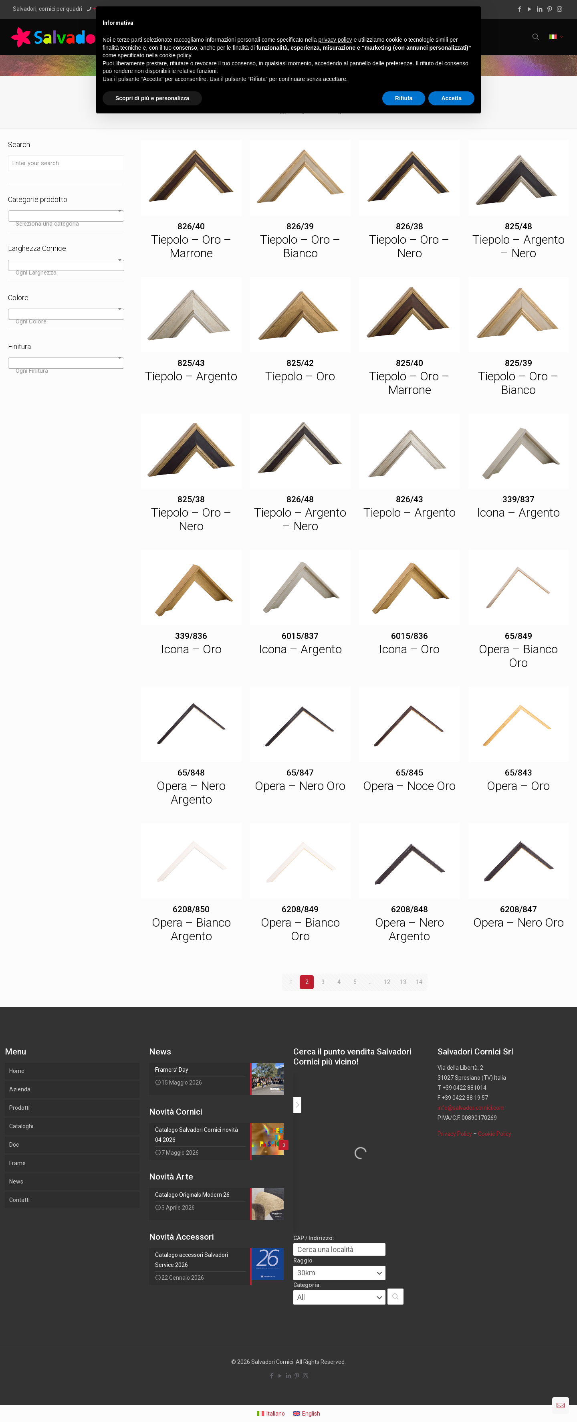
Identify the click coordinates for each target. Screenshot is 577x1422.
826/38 (409, 226)
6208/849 (300, 909)
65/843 (518, 773)
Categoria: (307, 1285)
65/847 (300, 773)
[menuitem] (271, 1413)
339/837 (518, 499)
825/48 (518, 226)
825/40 (409, 363)
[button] (395, 1297)
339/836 (191, 636)
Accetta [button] (451, 98)
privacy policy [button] (335, 39)
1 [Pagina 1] (291, 982)
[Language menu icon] (556, 37)
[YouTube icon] (530, 9)
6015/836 (409, 636)
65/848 (191, 773)
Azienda (19, 1089)
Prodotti (19, 1108)
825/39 (518, 363)
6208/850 (191, 909)
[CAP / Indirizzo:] (339, 1249)
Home (16, 1071)
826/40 (191, 226)
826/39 (300, 226)
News (16, 1181)
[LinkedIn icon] (540, 9)
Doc (14, 1144)
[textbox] (66, 223)
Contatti (19, 1200)
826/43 (409, 499)
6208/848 (409, 909)
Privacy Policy (455, 1134)
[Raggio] (339, 1273)
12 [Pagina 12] (387, 982)
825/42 (300, 363)
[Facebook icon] (519, 9)
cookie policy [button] (175, 55)
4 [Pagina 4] (339, 982)
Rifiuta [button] (404, 98)
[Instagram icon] (560, 9)
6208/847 (518, 909)
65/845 (409, 773)
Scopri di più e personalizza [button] (152, 98)
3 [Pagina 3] (323, 982)
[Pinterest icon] (550, 9)
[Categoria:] (339, 1297)
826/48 (300, 499)
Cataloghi (21, 1126)
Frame (17, 1163)
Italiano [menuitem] (275, 1413)
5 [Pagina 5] (355, 982)
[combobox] (66, 216)
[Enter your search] (66, 163)
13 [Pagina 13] (403, 982)
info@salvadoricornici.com (471, 1108)
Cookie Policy (494, 1134)
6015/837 (300, 636)
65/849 (518, 636)
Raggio (303, 1260)
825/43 (191, 363)
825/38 (191, 499)
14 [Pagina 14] (419, 982)
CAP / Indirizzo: (313, 1238)
